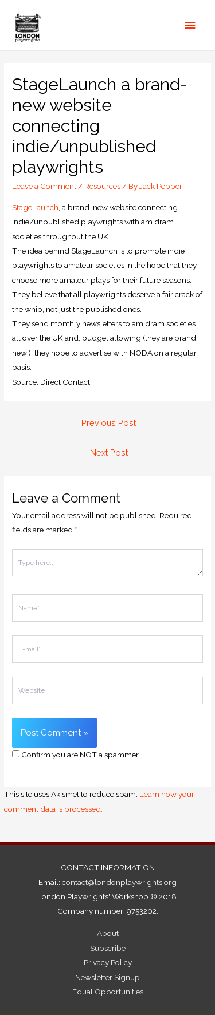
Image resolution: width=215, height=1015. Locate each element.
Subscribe (108, 948)
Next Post (109, 452)
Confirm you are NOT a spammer (75, 754)
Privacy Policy (108, 962)
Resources (102, 186)
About (108, 933)
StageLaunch (35, 207)
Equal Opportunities (107, 991)
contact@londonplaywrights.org (119, 882)
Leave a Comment (44, 186)
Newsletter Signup (107, 977)
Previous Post (108, 423)
